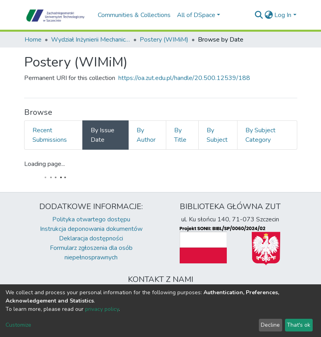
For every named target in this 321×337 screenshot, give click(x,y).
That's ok (298, 325)
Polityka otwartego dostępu (91, 219)
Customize (18, 325)
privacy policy (102, 309)
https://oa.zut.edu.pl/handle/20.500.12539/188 (184, 78)
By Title (180, 135)
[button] (269, 15)
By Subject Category (260, 135)
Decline (270, 325)
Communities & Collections (134, 15)
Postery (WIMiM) (164, 39)
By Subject (217, 135)
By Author (146, 135)
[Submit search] (259, 15)
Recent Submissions (49, 135)
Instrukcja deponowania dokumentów (91, 229)
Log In (282, 15)
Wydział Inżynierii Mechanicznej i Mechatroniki (90, 39)
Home (33, 39)
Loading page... (44, 164)
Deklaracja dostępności (91, 238)
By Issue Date (102, 135)
